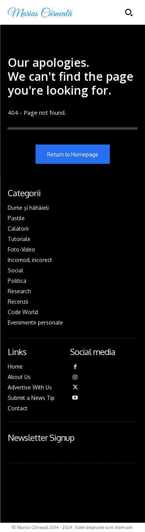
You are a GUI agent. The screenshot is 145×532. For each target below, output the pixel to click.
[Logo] (40, 12)
